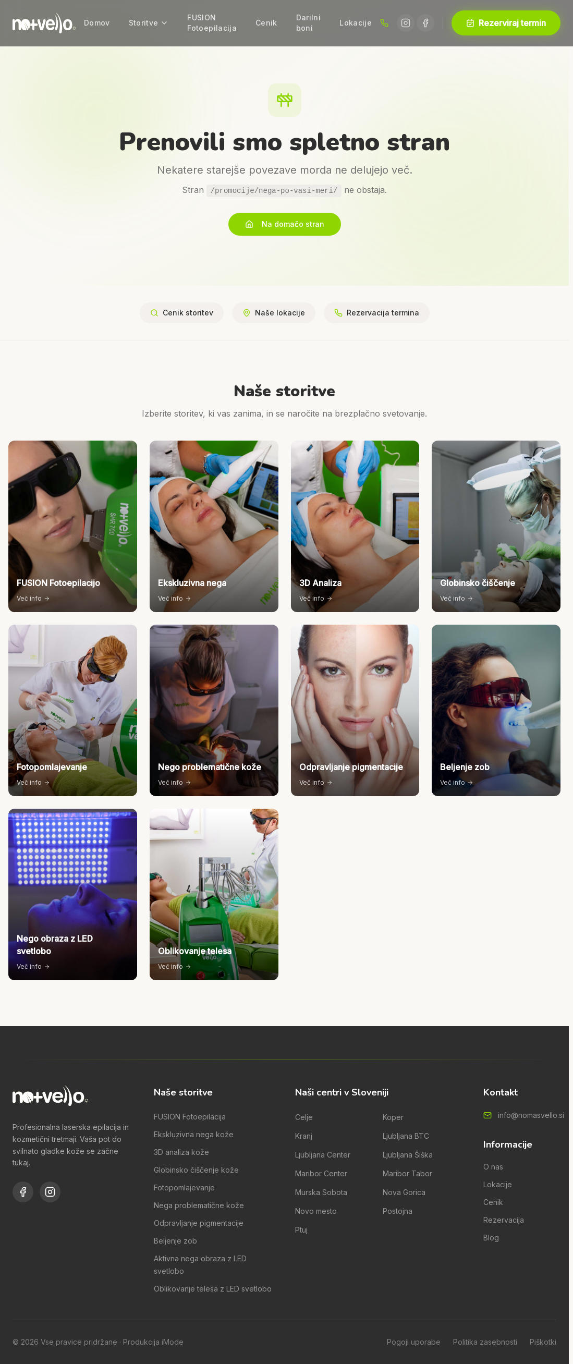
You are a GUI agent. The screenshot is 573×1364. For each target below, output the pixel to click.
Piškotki (543, 1341)
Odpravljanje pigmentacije (198, 1223)
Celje (304, 1117)
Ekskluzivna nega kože (194, 1134)
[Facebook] (425, 23)
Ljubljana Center (322, 1154)
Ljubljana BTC (406, 1135)
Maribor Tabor (407, 1173)
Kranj (303, 1135)
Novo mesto (316, 1211)
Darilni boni (308, 22)
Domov (97, 22)
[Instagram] (405, 23)
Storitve (149, 22)
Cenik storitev (181, 312)
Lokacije (355, 22)
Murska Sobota (321, 1192)
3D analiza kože (181, 1152)
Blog (491, 1237)
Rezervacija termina (376, 312)
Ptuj (301, 1229)
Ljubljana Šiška (408, 1154)
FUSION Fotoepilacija (212, 22)
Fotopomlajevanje (184, 1187)
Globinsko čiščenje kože (196, 1169)
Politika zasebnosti (485, 1341)
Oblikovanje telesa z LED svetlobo (213, 1288)
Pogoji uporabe (414, 1341)
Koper (393, 1117)
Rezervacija (503, 1219)
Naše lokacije (273, 312)
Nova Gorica (404, 1192)
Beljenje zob (175, 1240)
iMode (173, 1341)
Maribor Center (321, 1173)
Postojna (397, 1211)
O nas (493, 1166)
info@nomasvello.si (531, 1115)
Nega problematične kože (199, 1205)
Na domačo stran (284, 224)
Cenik (266, 22)
